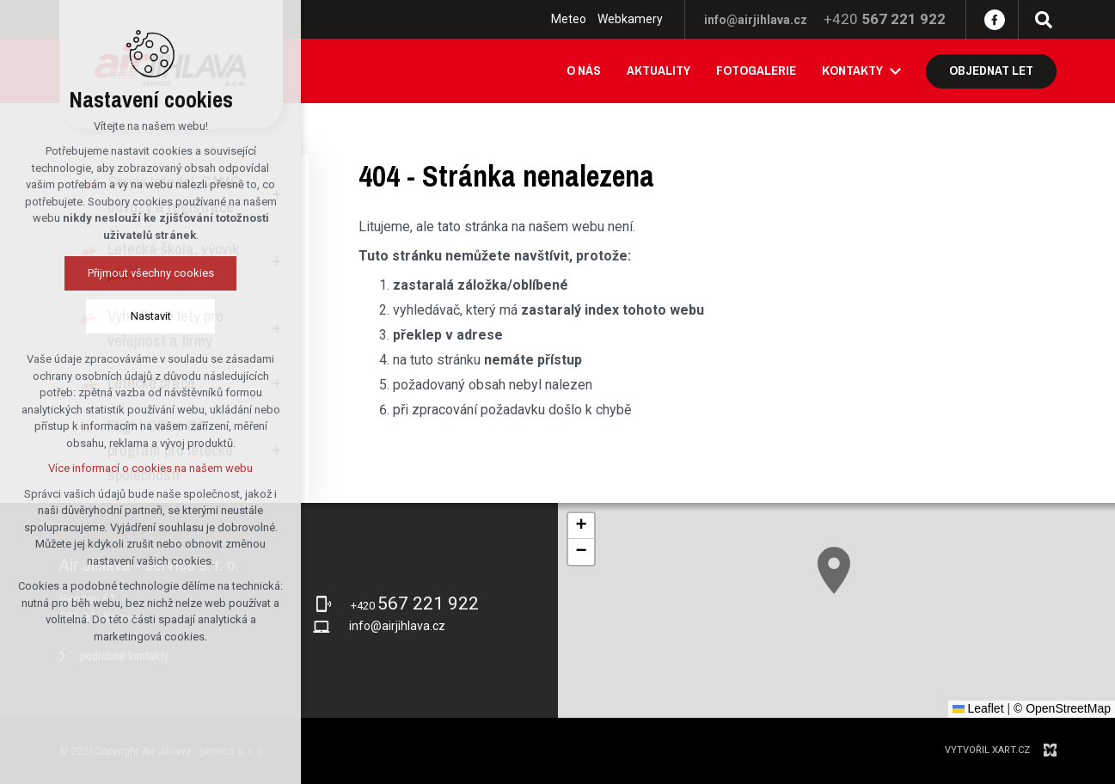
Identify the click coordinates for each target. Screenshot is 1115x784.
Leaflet (978, 708)
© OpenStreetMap (1062, 708)
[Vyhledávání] (1043, 19)
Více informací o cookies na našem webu (150, 468)
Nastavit (151, 315)
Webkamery (630, 19)
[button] (834, 570)
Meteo (568, 19)
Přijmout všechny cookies (151, 272)
